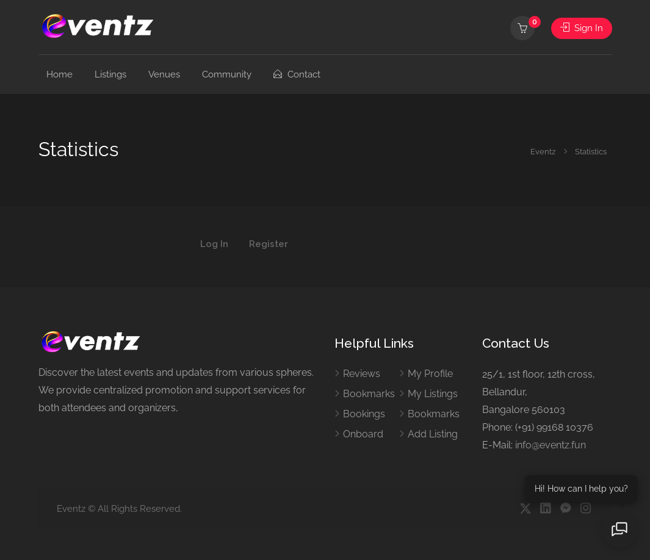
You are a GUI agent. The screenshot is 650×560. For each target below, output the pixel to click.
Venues (164, 74)
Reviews (361, 373)
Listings (110, 74)
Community (226, 74)
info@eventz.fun (550, 445)
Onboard (363, 434)
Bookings (364, 414)
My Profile (430, 373)
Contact (296, 74)
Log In (214, 244)
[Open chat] (619, 529)
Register (268, 244)
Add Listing (433, 434)
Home (59, 74)
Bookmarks (369, 394)
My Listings (433, 394)
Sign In (581, 28)
